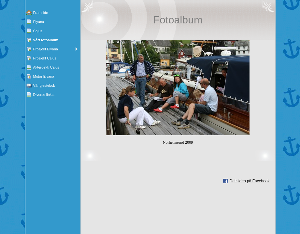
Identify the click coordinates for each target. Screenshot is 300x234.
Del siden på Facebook (250, 181)
